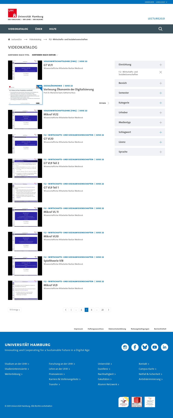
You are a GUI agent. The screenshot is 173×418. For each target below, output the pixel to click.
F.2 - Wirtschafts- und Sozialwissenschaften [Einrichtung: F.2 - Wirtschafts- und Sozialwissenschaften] (68, 134)
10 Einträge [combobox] (15, 310)
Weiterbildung (12, 374)
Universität (104, 364)
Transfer (53, 384)
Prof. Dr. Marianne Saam (53, 93)
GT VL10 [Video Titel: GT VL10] (48, 139)
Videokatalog (35, 39)
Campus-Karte (146, 369)
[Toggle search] (160, 28)
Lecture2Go (16, 39)
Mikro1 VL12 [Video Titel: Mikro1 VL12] (51, 114)
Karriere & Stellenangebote (63, 379)
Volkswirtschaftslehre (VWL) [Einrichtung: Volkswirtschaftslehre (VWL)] (60, 61)
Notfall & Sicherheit (149, 374)
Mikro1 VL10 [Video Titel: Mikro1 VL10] (51, 236)
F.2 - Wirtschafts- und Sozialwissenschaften (68, 39)
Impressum (78, 329)
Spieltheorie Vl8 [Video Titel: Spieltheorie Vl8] (53, 261)
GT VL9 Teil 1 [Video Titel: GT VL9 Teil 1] (51, 187)
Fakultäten (103, 379)
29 (103, 310)
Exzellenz (103, 369)
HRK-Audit (149, 398)
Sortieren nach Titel (18, 54)
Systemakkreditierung (163, 398)
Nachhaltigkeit (106, 374)
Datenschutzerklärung (117, 329)
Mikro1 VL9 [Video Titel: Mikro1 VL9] (51, 285)
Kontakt (143, 364)
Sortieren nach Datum (44, 54)
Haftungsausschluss (96, 329)
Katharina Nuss (69, 93)
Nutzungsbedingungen (140, 329)
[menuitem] (18, 28)
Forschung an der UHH (61, 364)
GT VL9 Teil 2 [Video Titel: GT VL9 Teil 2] (51, 163)
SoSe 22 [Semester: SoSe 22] (83, 61)
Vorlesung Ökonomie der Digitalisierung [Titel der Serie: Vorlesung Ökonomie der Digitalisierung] (69, 89)
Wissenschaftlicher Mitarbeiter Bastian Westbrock (63, 68)
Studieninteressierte (16, 369)
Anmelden (149, 2)
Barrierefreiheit (160, 329)
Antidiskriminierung (150, 379)
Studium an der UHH (16, 364)
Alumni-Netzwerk (107, 384)
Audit (133, 398)
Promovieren (56, 374)
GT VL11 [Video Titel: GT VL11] (48, 65)
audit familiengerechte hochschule (123, 401)
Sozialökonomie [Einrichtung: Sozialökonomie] (53, 85)
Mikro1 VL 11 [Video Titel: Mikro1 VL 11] (51, 212)
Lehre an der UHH (58, 369)
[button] (160, 2)
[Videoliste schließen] (104, 103)
